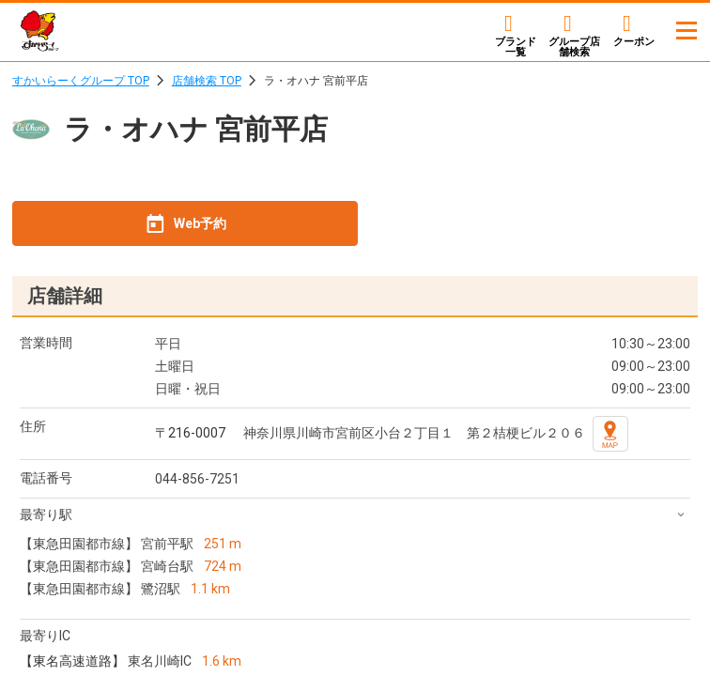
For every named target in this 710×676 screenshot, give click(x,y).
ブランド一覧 (515, 46)
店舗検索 (574, 46)
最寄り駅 (46, 514)
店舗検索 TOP (206, 80)
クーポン (634, 41)
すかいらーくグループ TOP (80, 80)
